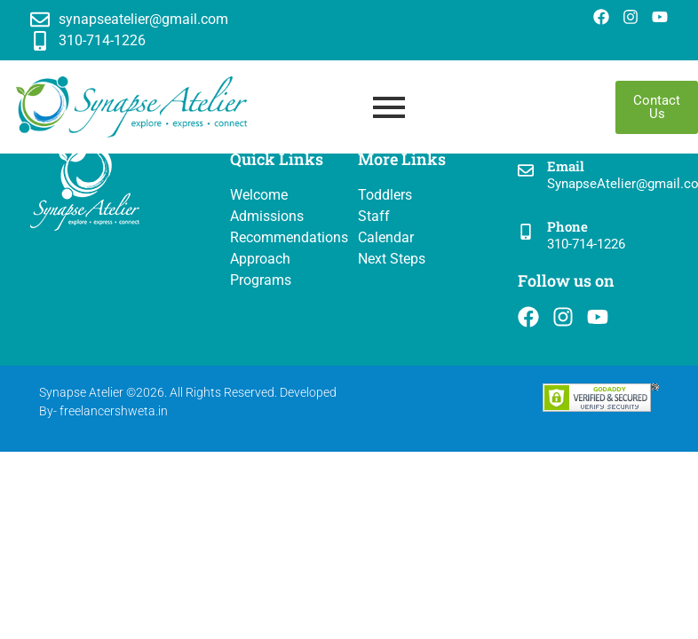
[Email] (526, 171)
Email (565, 166)
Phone (567, 226)
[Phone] (526, 233)
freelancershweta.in (113, 411)
